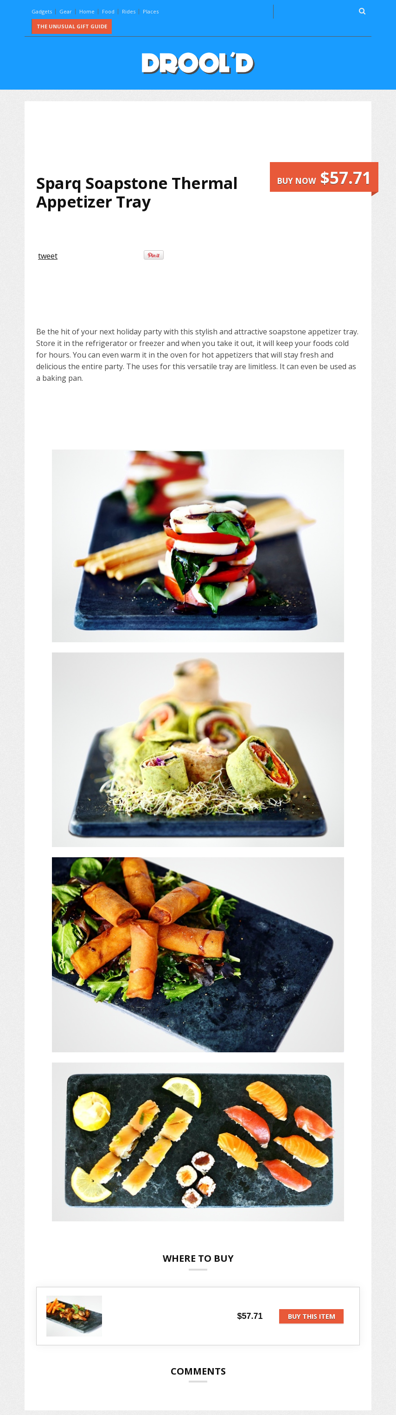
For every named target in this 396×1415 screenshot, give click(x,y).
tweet (47, 256)
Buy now (324, 178)
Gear (65, 11)
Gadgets (42, 11)
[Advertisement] (205, 137)
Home (87, 11)
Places (151, 11)
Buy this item (311, 1316)
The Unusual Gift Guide (72, 26)
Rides (128, 11)
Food (108, 11)
